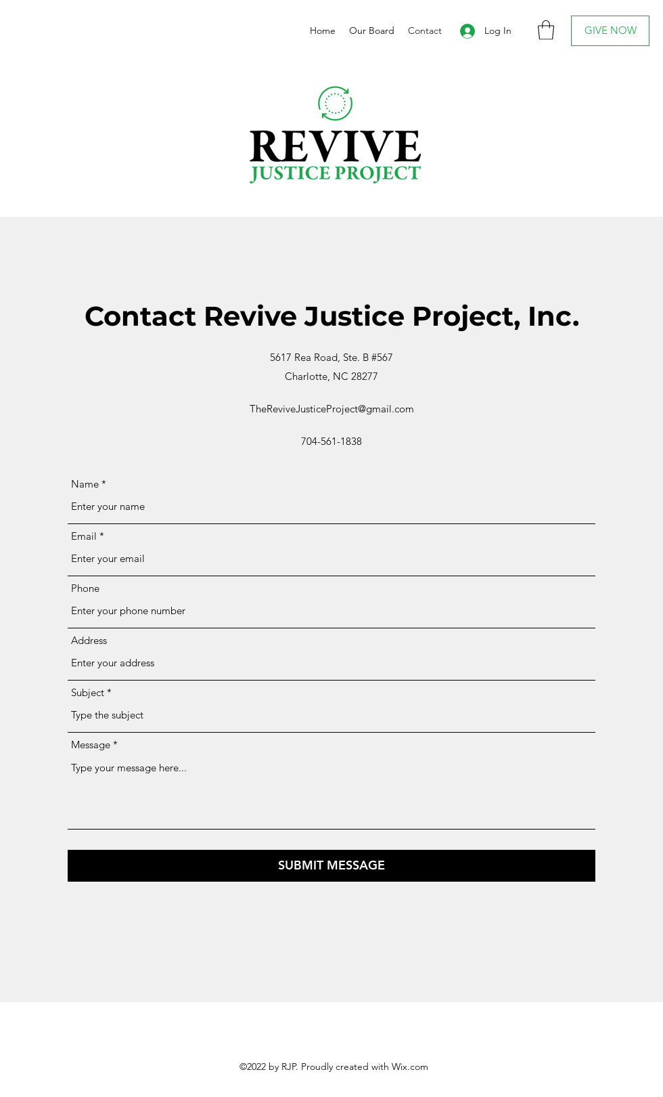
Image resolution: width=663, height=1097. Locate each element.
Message (90, 744)
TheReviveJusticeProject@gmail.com (332, 408)
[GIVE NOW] (610, 31)
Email (84, 536)
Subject (87, 692)
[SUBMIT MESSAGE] (331, 866)
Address (89, 640)
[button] (546, 30)
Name (85, 484)
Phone (85, 588)
